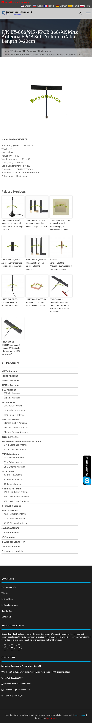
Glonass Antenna (10, 419)
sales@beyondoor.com (15, 2)
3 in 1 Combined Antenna (15, 449)
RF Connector (9, 537)
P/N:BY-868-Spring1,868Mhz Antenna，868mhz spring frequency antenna (61, 264)
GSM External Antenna (14, 467)
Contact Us (6, 617)
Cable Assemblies (11, 546)
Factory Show (7, 599)
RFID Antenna (28, 51)
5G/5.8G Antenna (10, 528)
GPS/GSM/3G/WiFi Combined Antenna (21, 441)
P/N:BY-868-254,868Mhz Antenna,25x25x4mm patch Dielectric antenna (36, 302)
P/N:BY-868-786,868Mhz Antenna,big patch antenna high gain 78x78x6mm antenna (60, 225)
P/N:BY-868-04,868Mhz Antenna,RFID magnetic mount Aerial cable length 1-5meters (13, 225)
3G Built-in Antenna (13, 475)
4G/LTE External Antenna (15, 523)
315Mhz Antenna (10, 380)
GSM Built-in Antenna (14, 457)
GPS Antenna (8, 402)
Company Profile (9, 587)
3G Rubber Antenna (13, 479)
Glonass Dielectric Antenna (16, 427)
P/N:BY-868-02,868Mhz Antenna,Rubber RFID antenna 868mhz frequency (36, 264)
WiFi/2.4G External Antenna (16, 501)
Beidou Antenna (10, 437)
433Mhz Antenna (10, 385)
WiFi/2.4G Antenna (11, 489)
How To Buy (7, 611)
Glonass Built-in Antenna (15, 423)
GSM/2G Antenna (10, 454)
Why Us (5, 593)
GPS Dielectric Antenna (14, 410)
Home (6, 51)
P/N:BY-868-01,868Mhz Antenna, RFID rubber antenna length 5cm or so (37, 223)
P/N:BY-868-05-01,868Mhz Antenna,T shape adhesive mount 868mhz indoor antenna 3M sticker (60, 305)
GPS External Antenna (14, 415)
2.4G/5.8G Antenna (11, 506)
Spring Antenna (10, 376)
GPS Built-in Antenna (14, 406)
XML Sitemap (80, 715)
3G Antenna (8, 471)
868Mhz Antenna (45, 51)
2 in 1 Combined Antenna (15, 445)
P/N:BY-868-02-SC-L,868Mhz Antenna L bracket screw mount (11, 302)
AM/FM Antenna (10, 371)
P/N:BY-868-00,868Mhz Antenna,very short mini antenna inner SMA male (12, 263)
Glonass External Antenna (16, 432)
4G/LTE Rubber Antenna (15, 518)
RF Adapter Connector (13, 542)
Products (15, 51)
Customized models (12, 551)
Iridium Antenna (10, 532)
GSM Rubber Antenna (14, 462)
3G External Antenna (13, 484)
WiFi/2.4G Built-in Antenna (16, 492)
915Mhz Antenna (12, 398)
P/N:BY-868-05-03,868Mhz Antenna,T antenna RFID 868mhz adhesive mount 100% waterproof (11, 348)
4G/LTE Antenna (10, 510)
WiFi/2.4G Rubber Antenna (16, 496)
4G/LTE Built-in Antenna (15, 514)
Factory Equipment (9, 605)
